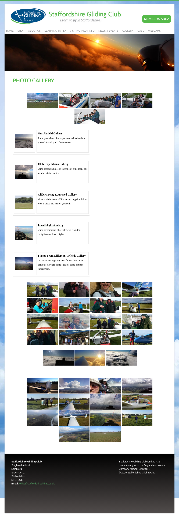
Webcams (154, 30)
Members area (156, 19)
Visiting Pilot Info (82, 30)
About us (34, 30)
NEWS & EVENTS (108, 30)
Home (10, 30)
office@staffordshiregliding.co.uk (37, 483)
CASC (140, 30)
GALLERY (128, 30)
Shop (20, 30)
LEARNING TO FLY (55, 30)
